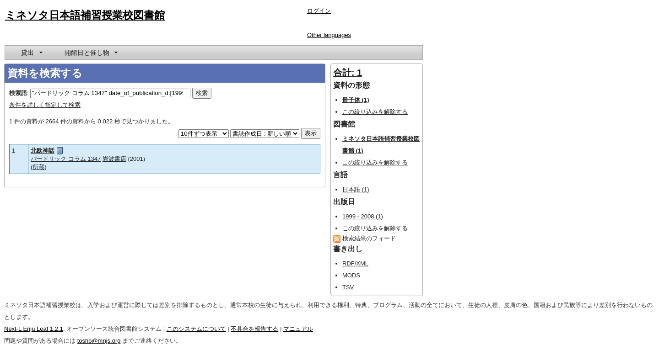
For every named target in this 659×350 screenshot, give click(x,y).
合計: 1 (347, 73)
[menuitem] (31, 52)
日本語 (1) (355, 189)
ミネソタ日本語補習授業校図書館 (85, 15)
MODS (351, 275)
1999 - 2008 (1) (362, 216)
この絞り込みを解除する (375, 111)
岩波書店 (114, 158)
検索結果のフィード (369, 238)
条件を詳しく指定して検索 (45, 104)
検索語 (18, 93)
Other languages (329, 35)
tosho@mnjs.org (99, 340)
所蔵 (38, 167)
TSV (348, 287)
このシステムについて (196, 328)
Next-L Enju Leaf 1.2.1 (33, 328)
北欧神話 (42, 150)
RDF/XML (355, 263)
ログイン (319, 10)
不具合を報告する (254, 328)
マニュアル (298, 328)
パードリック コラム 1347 (66, 158)
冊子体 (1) (355, 99)
